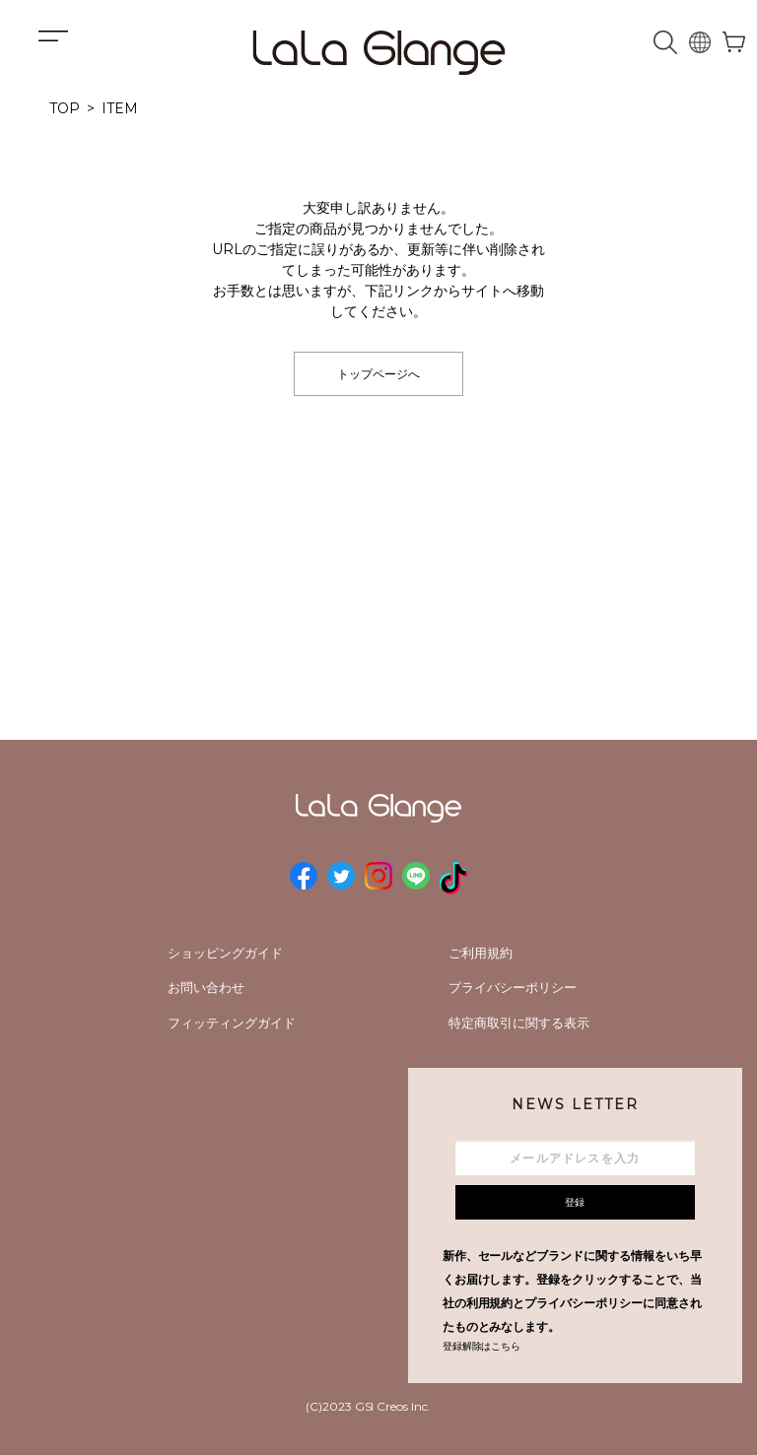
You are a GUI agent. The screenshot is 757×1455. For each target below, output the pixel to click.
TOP (64, 108)
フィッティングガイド (232, 1022)
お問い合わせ (206, 987)
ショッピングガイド (225, 952)
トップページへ (378, 372)
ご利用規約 (480, 952)
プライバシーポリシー (512, 987)
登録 (575, 1202)
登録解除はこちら (482, 1346)
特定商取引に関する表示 (518, 1022)
